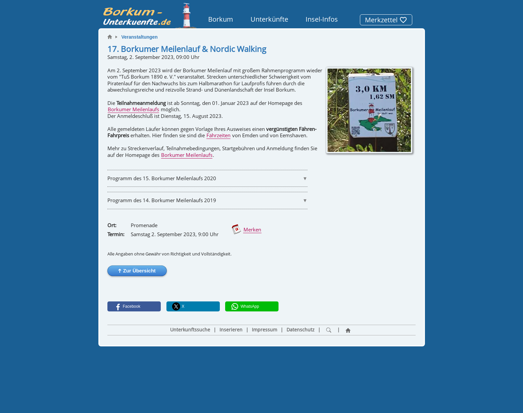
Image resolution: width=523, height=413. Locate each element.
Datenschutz (301, 330)
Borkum (220, 19)
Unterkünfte (269, 19)
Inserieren (230, 330)
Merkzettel (386, 19)
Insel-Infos (322, 19)
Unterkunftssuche (190, 330)
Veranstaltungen (139, 37)
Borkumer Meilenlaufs (133, 109)
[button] (137, 270)
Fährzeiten (218, 135)
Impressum (264, 330)
